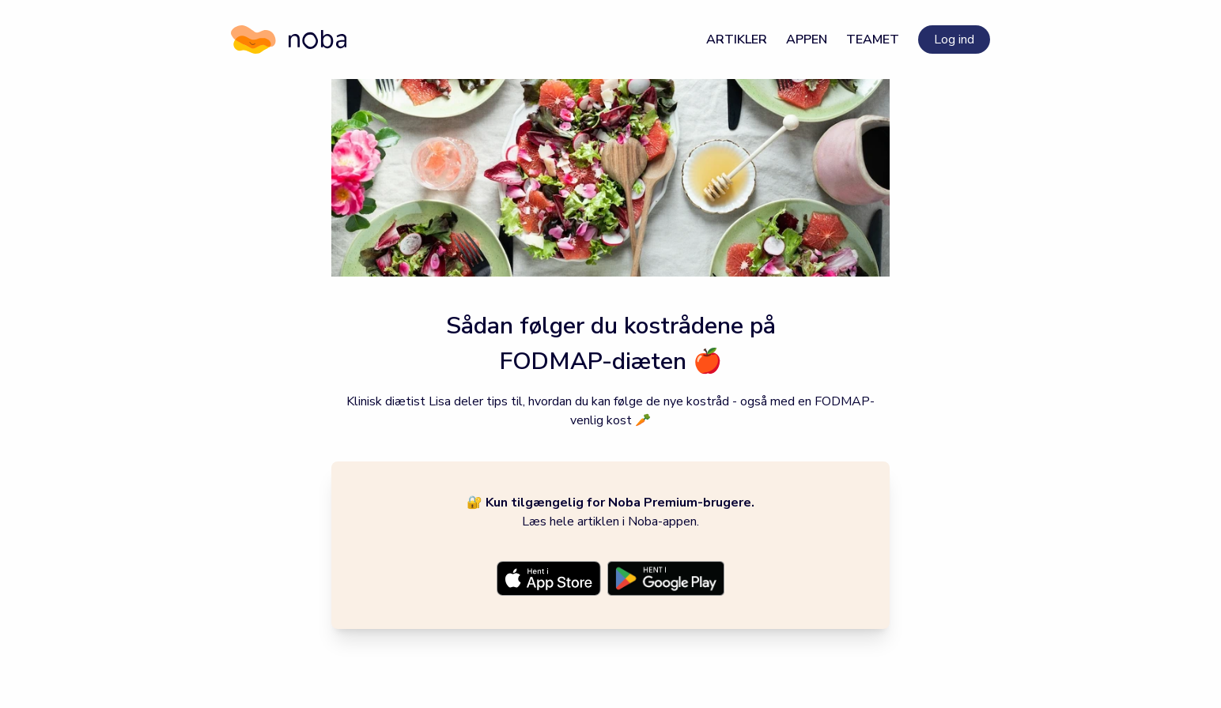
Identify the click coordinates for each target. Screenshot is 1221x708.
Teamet (872, 39)
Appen (806, 39)
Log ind (954, 39)
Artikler (736, 39)
